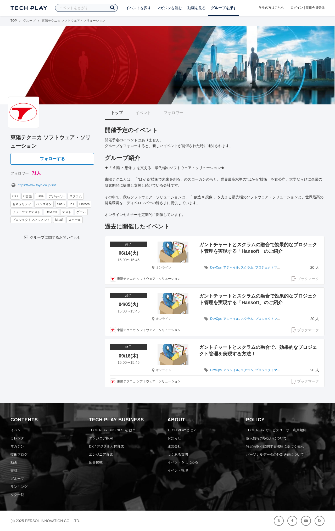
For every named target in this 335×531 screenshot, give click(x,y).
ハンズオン (44, 204)
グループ (29, 21)
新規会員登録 (315, 7)
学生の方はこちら (271, 7)
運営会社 (174, 446)
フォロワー (173, 112)
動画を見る (196, 8)
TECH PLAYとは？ (182, 430)
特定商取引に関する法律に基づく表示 (275, 446)
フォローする (52, 158)
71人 (36, 173)
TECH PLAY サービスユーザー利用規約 (276, 430)
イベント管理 (178, 470)
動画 (13, 462)
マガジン (17, 446)
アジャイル (56, 196)
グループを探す (224, 8)
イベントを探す (138, 8)
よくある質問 (178, 454)
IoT (72, 204)
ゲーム (81, 212)
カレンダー (18, 438)
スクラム (75, 196)
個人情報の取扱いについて (266, 438)
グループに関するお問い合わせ (52, 237)
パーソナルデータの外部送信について (275, 454)
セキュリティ (21, 204)
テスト (66, 212)
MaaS (59, 220)
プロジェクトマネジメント (31, 220)
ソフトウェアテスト (26, 212)
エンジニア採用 (101, 438)
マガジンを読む (169, 8)
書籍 (13, 470)
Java (40, 196)
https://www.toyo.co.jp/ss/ (33, 185)
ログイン (297, 7)
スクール (74, 220)
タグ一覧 (17, 495)
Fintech (84, 204)
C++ (15, 196)
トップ (117, 112)
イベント (143, 112)
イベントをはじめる (183, 462)
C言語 (27, 196)
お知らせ (174, 438)
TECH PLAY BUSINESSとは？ (112, 430)
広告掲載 (96, 462)
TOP (13, 21)
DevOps (51, 212)
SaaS (61, 204)
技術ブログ (18, 454)
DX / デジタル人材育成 (106, 446)
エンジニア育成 (101, 454)
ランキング (18, 487)
